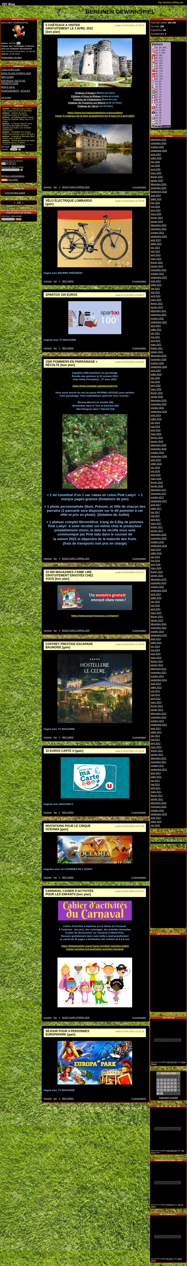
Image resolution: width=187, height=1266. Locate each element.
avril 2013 (155, 698)
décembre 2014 (158, 623)
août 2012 (156, 728)
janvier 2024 (157, 221)
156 (79, 1107)
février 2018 (157, 482)
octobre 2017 (157, 497)
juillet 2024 (156, 198)
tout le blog (6, 97)
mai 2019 (155, 426)
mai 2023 (155, 251)
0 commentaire (139, 281)
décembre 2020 (158, 355)
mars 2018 (156, 478)
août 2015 (156, 593)
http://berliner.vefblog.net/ (170, 2)
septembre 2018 (159, 456)
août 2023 (156, 239)
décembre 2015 (158, 579)
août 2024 (156, 195)
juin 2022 (155, 288)
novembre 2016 (158, 538)
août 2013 (156, 683)
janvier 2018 (157, 485)
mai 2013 (155, 694)
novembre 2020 (158, 359)
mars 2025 (156, 172)
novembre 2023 (158, 228)
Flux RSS (9, 180)
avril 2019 (155, 429)
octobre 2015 (157, 586)
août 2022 (156, 280)
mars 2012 (156, 746)
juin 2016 (155, 556)
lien (55, 187)
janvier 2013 (157, 709)
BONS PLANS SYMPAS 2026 (16, 73)
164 (128, 1107)
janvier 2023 (157, 265)
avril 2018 (155, 474)
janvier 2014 (157, 664)
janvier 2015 (157, 620)
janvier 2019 (157, 441)
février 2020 (157, 392)
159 (97, 1107)
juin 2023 (155, 247)
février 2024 (157, 217)
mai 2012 (155, 739)
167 (146, 1107)
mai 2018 (155, 470)
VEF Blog (7, 4)
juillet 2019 (156, 418)
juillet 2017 (156, 508)
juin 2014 (155, 646)
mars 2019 (156, 433)
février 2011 (157, 795)
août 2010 (156, 817)
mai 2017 (155, 515)
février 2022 (157, 303)
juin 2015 (155, 601)
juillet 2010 (156, 821)
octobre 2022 (157, 273)
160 (18, 202)
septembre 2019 (159, 411)
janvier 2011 (157, 798)
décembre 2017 (158, 489)
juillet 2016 (156, 552)
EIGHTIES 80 (172, 1149)
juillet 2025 (156, 157)
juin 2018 (155, 467)
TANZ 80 (170, 1203)
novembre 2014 (158, 627)
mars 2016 (156, 567)
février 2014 (157, 661)
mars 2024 (156, 213)
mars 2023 (156, 258)
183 (99, 1110)
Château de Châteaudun (87, 99)
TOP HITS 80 (172, 1061)
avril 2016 (155, 564)
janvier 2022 (157, 306)
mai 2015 (155, 605)
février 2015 (157, 616)
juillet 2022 (156, 284)
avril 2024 (155, 210)
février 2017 (157, 526)
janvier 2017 (157, 530)
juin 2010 (155, 825)
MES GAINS (7, 77)
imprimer (48, 187)
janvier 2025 (157, 180)
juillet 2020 (156, 374)
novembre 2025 (158, 142)
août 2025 (156, 154)
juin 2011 (155, 780)
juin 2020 (155, 377)
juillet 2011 (156, 776)
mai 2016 (155, 560)
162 (115, 1107)
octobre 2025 (157, 146)
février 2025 (157, 176)
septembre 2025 (159, 150)
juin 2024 (155, 202)
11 (165, 1082)
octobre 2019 (157, 407)
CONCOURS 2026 (10, 69)
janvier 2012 (157, 754)
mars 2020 (156, 388)
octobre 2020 (157, 362)
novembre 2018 (158, 448)
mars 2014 (156, 657)
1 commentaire (139, 187)
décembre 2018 (158, 444)
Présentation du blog (11, 57)
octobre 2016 (157, 541)
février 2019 (157, 437)
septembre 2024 (159, 191)
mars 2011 (156, 791)
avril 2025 (155, 169)
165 (134, 1107)
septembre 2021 (159, 321)
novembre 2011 (158, 761)
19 (168, 1085)
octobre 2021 (157, 318)
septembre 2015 (159, 590)
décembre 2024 (158, 183)
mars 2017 (156, 523)
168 (92, 1110)
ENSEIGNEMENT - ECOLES (15, 91)
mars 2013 (156, 702)
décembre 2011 (158, 757)
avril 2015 (155, 608)
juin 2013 (155, 690)
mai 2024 (155, 206)
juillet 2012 (156, 731)
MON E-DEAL (8, 87)
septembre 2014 (159, 634)
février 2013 (157, 705)
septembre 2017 (159, 500)
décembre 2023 (158, 224)
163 (121, 1107)
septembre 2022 (159, 277)
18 (165, 1085)
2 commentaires (138, 812)
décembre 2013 (158, 668)
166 (140, 1107)
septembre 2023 (159, 236)
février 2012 (157, 750)
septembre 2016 (159, 545)
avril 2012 (155, 743)
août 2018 (156, 459)
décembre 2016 (158, 534)
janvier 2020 (157, 396)
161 (109, 1107)
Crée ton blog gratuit (13, 193)
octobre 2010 (157, 810)
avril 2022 (155, 295)
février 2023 (157, 262)
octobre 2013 (157, 675)
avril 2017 (155, 519)
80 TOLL (170, 1258)
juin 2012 (155, 735)
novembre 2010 (158, 806)
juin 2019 (155, 422)
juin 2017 (155, 511)
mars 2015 (156, 612)
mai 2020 (155, 381)
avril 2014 (155, 653)
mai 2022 (155, 292)
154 (67, 1107)
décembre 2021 (158, 310)
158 (91, 1107)
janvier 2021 (157, 351)
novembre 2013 (158, 672)
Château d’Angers (85, 93)
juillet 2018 (156, 463)
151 (49, 1107)
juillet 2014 (156, 642)
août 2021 (156, 325)
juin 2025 (155, 161)
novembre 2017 (158, 493)
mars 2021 (156, 344)
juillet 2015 (156, 597)
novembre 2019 (158, 403)
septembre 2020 (159, 366)
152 (55, 1107)
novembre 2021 (158, 314)
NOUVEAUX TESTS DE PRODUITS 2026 (13, 82)
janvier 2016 (157, 575)
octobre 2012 (157, 720)
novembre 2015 (158, 582)
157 (85, 1107)
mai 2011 (155, 784)
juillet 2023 (156, 243)
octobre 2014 (157, 631)
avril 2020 (155, 385)
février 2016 (157, 571)
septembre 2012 (159, 724)
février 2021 (157, 347)
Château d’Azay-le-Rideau (86, 96)
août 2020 (156, 370)
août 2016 (156, 549)
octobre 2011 (157, 765)
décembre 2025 (158, 139)
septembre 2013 (159, 679)
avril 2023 (155, 254)
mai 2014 (155, 649)
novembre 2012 (158, 716)
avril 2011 (155, 787)
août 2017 (156, 504)
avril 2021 (155, 340)
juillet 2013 (156, 687)
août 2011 (156, 772)
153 (61, 1107)
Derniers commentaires (12, 176)
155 (73, 1107)
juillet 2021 (156, 329)
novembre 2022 (158, 269)
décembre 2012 (158, 713)
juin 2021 (155, 333)
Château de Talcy (87, 106)
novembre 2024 (158, 187)
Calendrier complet (168, 1096)
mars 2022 (156, 299)
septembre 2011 (159, 769)
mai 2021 (155, 336)
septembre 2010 (159, 813)
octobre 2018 (157, 452)
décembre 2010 (158, 802)
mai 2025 (155, 165)
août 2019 (156, 415)
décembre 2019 (158, 400)
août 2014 (156, 638)
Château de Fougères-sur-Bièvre (86, 102)
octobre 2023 (157, 232)
